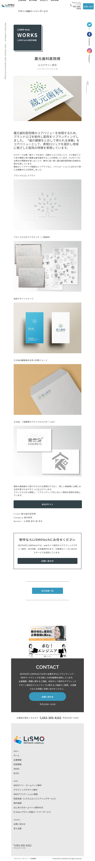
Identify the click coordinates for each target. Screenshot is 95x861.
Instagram (89, 55)
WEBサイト (48, 504)
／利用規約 (32, 858)
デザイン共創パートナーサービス (33, 11)
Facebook (89, 39)
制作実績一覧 (47, 590)
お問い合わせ (88, 7)
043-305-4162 (76, 5)
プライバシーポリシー (21, 858)
